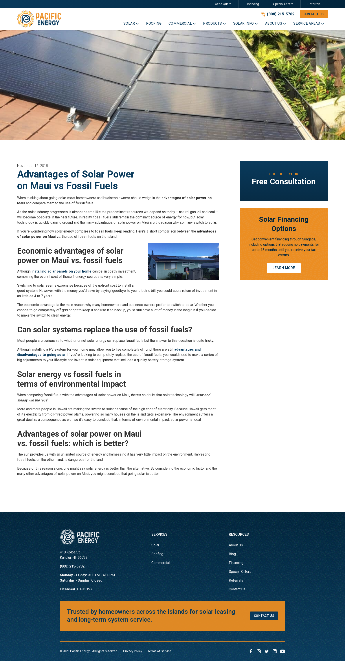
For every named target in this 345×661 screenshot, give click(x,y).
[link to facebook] (250, 651)
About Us (236, 545)
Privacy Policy (132, 651)
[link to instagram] (258, 651)
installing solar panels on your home (61, 271)
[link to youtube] (282, 651)
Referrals (314, 4)
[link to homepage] (39, 18)
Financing (252, 4)
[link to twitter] (266, 651)
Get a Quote (223, 4)
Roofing (157, 554)
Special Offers (283, 4)
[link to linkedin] (274, 651)
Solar (155, 545)
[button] (131, 24)
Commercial (160, 563)
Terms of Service (159, 651)
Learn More (284, 268)
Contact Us (314, 14)
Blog (232, 554)
